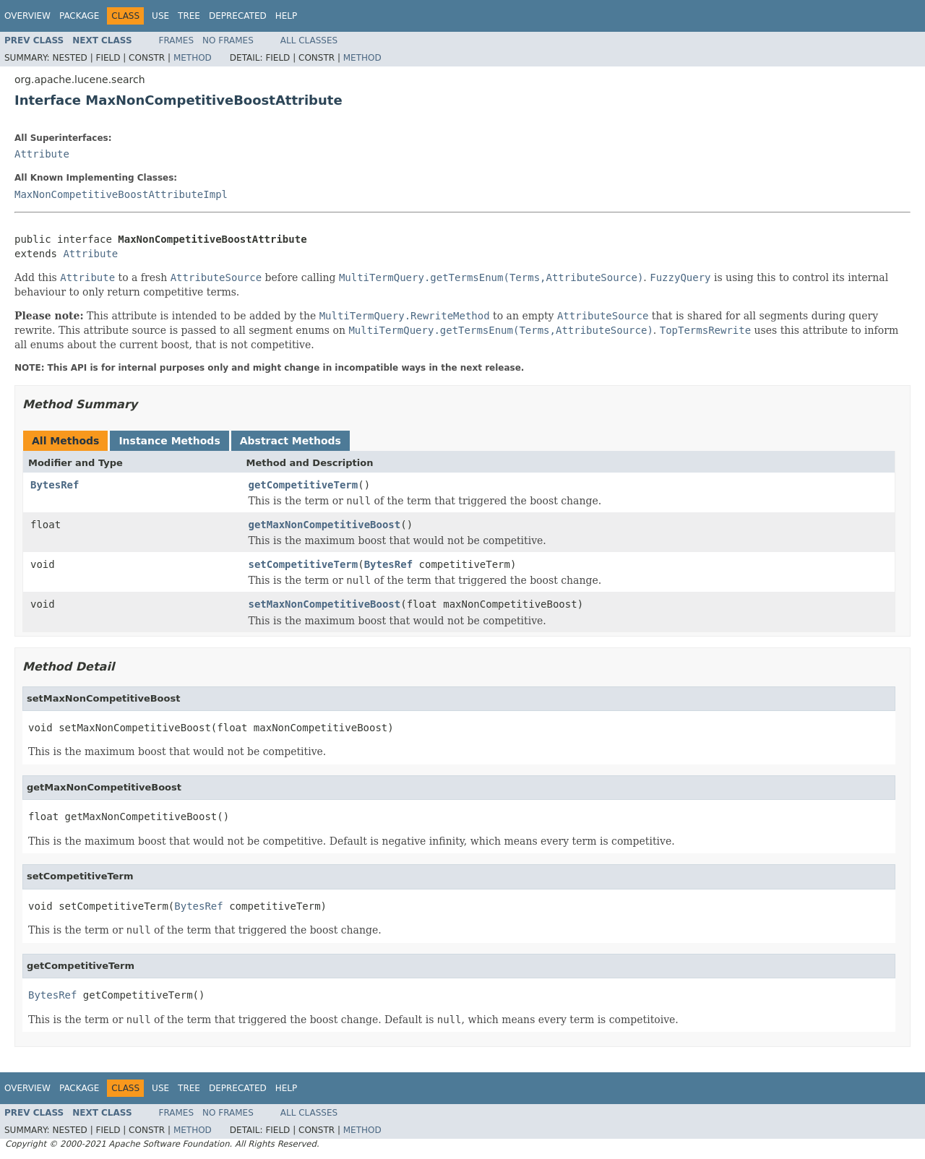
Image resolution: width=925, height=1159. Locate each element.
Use (160, 16)
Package (79, 16)
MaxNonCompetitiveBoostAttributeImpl (121, 194)
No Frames (228, 40)
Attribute (41, 154)
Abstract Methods (290, 441)
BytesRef (54, 485)
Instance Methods (169, 441)
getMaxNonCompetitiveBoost (325, 524)
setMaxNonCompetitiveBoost (325, 604)
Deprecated (238, 16)
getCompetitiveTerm (303, 485)
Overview (27, 16)
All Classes (308, 40)
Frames (176, 40)
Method (192, 58)
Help (286, 16)
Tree (189, 16)
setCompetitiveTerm (303, 564)
